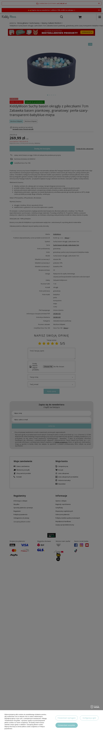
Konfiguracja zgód (89, 718)
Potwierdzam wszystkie (66, 725)
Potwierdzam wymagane (67, 718)
